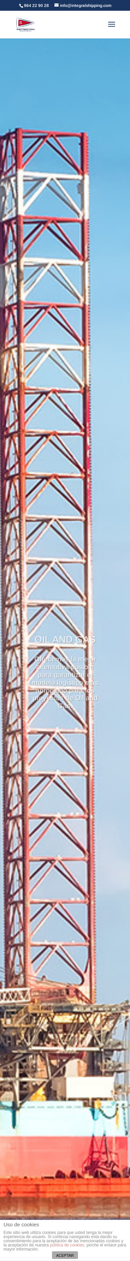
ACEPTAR (65, 1255)
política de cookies (67, 1245)
